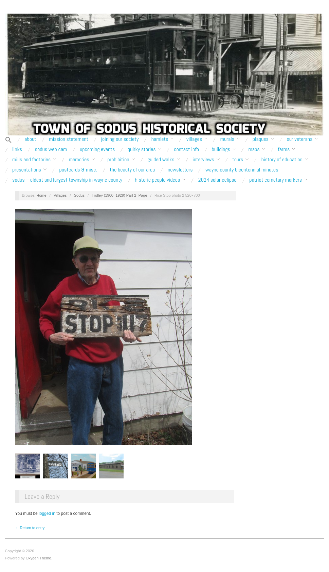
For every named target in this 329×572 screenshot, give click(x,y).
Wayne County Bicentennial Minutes (241, 170)
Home (41, 195)
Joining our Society (120, 139)
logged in (47, 513)
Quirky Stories (142, 149)
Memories (79, 159)
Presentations (26, 170)
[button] (8, 140)
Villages (194, 139)
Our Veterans (299, 139)
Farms (284, 149)
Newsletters (180, 170)
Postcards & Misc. (78, 170)
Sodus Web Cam (51, 149)
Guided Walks (160, 159)
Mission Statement (68, 139)
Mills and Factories (31, 159)
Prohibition (118, 159)
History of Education (282, 159)
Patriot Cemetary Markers (275, 180)
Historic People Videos (157, 180)
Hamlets (159, 139)
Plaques (261, 139)
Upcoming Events (97, 149)
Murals (227, 139)
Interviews (203, 159)
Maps (253, 149)
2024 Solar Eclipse (217, 180)
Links (17, 149)
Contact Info (186, 149)
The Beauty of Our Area (132, 170)
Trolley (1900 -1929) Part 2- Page (119, 195)
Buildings (221, 149)
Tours (237, 159)
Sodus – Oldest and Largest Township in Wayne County (67, 180)
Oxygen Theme (38, 558)
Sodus (79, 195)
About (30, 139)
